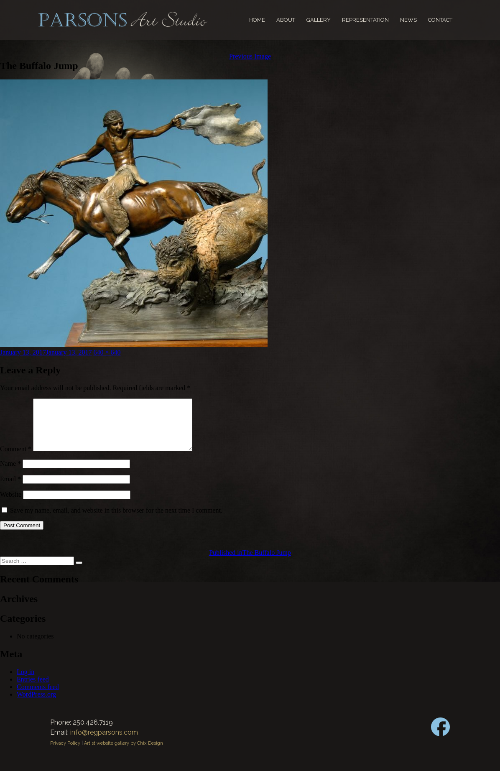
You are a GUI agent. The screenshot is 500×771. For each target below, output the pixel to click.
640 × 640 (107, 352)
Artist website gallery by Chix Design (123, 753)
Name (10, 473)
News (408, 20)
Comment (15, 458)
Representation (365, 20)
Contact (440, 20)
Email (10, 489)
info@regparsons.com (104, 742)
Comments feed (38, 696)
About (285, 20)
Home (257, 20)
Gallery (318, 20)
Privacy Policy (65, 753)
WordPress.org (36, 704)
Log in (25, 681)
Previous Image (250, 56)
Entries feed (33, 689)
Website (10, 504)
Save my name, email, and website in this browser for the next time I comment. (116, 520)
